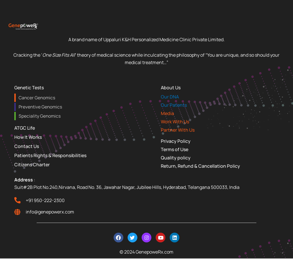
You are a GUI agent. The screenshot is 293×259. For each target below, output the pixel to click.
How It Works (28, 137)
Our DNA (170, 97)
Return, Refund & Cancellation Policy (200, 166)
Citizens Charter (32, 164)
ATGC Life (24, 128)
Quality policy (176, 158)
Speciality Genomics (39, 116)
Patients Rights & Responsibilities (50, 155)
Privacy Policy (176, 141)
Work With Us (175, 121)
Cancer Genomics (36, 98)
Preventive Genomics (40, 107)
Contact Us (26, 146)
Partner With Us (178, 130)
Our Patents (174, 105)
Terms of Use (174, 149)
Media (167, 113)
